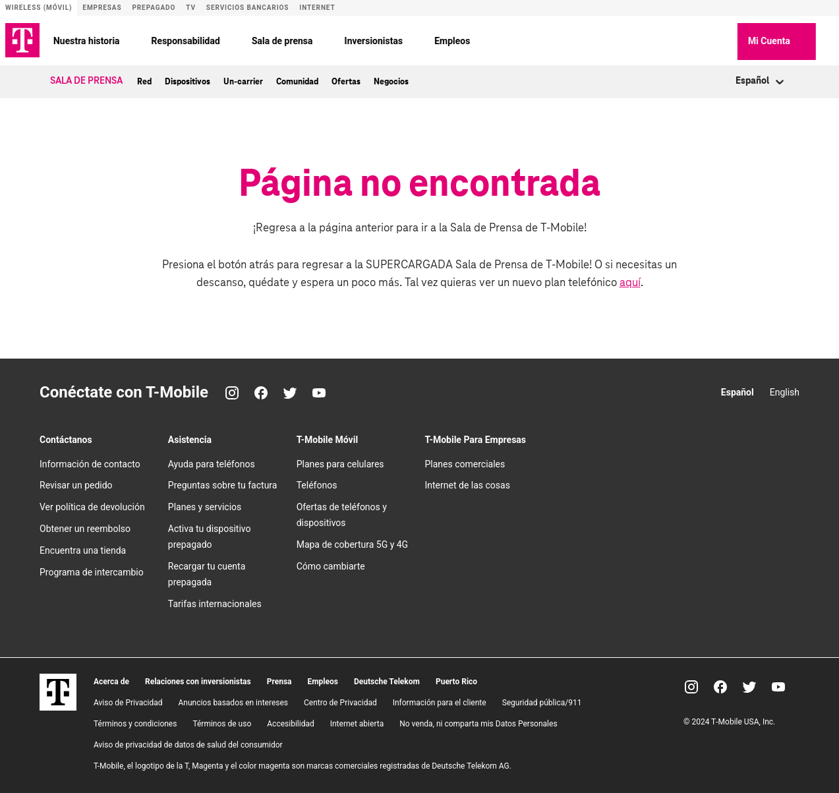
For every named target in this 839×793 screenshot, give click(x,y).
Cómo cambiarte (331, 565)
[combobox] (737, 80)
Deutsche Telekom (387, 679)
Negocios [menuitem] (391, 79)
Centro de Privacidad (340, 700)
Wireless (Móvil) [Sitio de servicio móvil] (38, 7)
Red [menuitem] (144, 79)
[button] (737, 39)
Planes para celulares (340, 462)
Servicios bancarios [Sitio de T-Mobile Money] (247, 7)
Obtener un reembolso (85, 527)
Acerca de (111, 679)
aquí (630, 281)
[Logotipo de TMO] (22, 39)
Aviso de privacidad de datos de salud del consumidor (188, 743)
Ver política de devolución (92, 505)
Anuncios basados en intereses (233, 700)
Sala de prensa (300, 39)
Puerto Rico (456, 679)
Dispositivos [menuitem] (187, 79)
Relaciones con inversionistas (198, 679)
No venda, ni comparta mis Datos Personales (478, 721)
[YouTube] (319, 391)
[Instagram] (232, 391)
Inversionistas (391, 39)
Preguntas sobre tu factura (222, 484)
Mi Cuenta (794, 40)
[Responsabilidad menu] (246, 39)
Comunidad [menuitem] (297, 79)
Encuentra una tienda (83, 549)
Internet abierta (357, 721)
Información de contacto (90, 462)
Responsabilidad (203, 39)
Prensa (279, 679)
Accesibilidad (290, 721)
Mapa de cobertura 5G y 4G (353, 543)
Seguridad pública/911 (542, 700)
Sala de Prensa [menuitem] (86, 79)
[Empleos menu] (496, 39)
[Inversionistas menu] (428, 39)
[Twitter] (290, 391)
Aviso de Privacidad (128, 700)
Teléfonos (317, 484)
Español (737, 390)
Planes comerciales (464, 462)
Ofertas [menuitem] (346, 79)
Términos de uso (221, 721)
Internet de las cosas (466, 484)
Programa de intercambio (92, 571)
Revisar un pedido (76, 484)
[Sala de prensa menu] (339, 39)
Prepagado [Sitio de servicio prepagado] (153, 7)
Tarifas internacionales (215, 602)
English (784, 390)
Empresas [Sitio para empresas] (101, 7)
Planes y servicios (204, 505)
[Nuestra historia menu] (146, 39)
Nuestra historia (104, 39)
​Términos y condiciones (135, 721)
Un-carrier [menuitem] (243, 79)
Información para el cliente (439, 700)
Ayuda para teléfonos (211, 462)
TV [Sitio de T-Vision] (191, 7)
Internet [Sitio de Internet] (317, 7)
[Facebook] (261, 391)
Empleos (470, 39)
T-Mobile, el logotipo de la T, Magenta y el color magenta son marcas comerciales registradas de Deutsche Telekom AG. (302, 764)
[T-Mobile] (58, 705)
